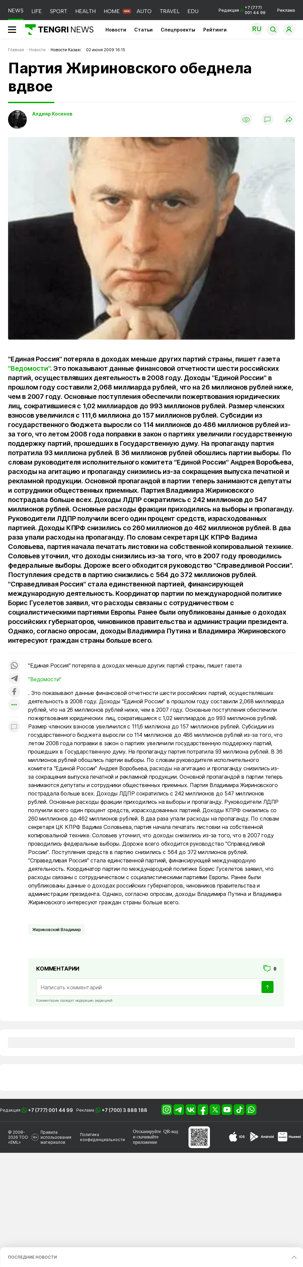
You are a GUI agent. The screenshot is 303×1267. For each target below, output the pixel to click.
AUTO (144, 11)
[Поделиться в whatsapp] (14, 666)
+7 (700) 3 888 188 (124, 1110)
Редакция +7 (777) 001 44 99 (242, 10)
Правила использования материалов (56, 1137)
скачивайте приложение (145, 1139)
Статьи (143, 29)
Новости (115, 29)
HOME (112, 11)
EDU (193, 11)
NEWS (15, 10)
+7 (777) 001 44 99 (50, 1110)
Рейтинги (215, 29)
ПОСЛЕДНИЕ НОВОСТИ (32, 1257)
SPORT (58, 11)
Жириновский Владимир (56, 929)
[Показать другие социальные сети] (14, 705)
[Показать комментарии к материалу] (14, 727)
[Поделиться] (289, 119)
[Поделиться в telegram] (14, 679)
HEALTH (85, 11)
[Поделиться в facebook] (14, 692)
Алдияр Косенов (52, 114)
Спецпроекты (178, 29)
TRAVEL (169, 11)
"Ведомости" (29, 368)
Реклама (286, 10)
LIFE (36, 11)
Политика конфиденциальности (102, 1137)
